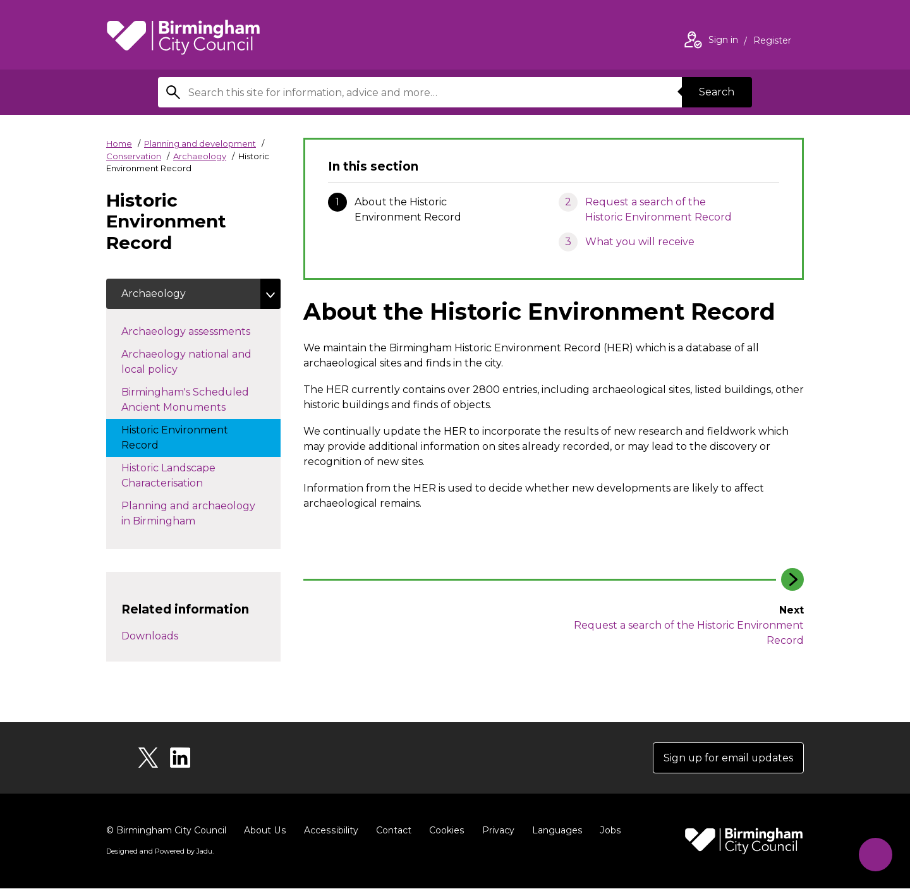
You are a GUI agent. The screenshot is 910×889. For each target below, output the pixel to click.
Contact (391, 831)
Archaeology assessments (198, 330)
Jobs (607, 831)
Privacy (495, 831)
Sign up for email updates (727, 758)
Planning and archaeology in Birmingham (188, 513)
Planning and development (200, 143)
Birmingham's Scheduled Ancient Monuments (186, 399)
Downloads (149, 636)
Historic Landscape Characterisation (174, 475)
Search (716, 92)
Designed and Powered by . (160, 851)
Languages (554, 831)
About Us (264, 831)
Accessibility (329, 831)
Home (119, 143)
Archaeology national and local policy (186, 361)
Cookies (444, 831)
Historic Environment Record (174, 437)
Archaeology (199, 156)
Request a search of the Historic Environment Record (658, 209)
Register (772, 41)
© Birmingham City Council (166, 831)
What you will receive (640, 242)
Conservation (133, 156)
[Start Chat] (875, 854)
